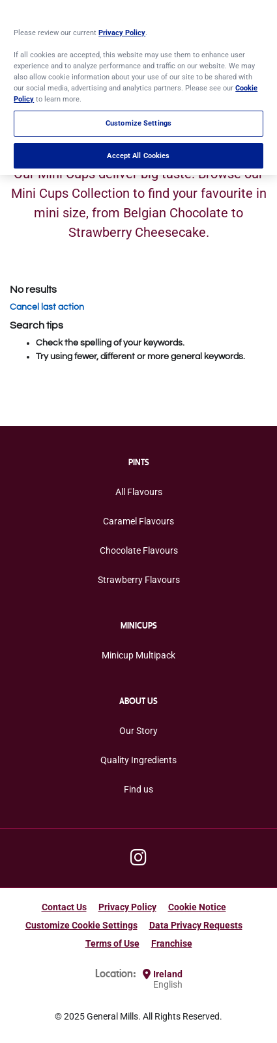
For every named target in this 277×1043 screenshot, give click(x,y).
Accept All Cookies (138, 154)
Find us (138, 789)
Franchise (171, 943)
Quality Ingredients (138, 760)
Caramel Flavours (138, 521)
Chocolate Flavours (139, 550)
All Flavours (138, 492)
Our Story (138, 730)
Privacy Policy (121, 31)
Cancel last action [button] (47, 307)
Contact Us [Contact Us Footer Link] (64, 907)
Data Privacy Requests (195, 925)
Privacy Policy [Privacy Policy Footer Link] (127, 907)
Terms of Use (112, 943)
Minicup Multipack (138, 655)
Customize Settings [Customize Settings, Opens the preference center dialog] (138, 122)
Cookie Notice (197, 907)
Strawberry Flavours (139, 580)
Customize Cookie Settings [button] (81, 925)
